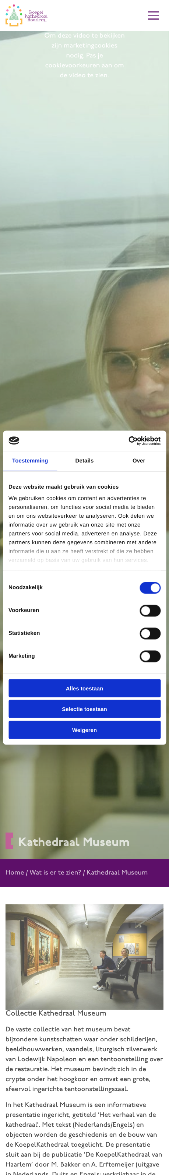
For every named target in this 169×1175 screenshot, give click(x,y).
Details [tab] (84, 461)
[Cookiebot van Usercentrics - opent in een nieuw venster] (128, 441)
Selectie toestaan (84, 709)
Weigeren (84, 730)
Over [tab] (139, 461)
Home (15, 872)
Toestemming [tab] (30, 461)
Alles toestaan (84, 688)
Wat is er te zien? (55, 872)
